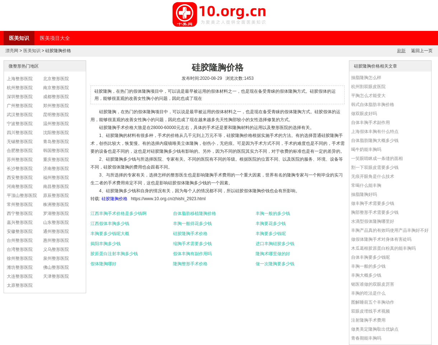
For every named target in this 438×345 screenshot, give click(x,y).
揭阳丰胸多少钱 (105, 243)
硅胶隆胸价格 (114, 198)
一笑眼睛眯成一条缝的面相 (377, 158)
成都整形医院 (56, 96)
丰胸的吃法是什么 (368, 293)
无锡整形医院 (20, 141)
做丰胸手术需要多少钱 (372, 203)
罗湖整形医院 (56, 213)
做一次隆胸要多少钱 (275, 263)
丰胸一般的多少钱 (273, 213)
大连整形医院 (20, 276)
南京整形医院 (56, 87)
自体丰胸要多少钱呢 (370, 257)
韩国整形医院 (56, 150)
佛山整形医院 (56, 267)
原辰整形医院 (56, 195)
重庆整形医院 (56, 159)
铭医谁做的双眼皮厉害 (372, 284)
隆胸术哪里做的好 (273, 253)
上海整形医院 (20, 78)
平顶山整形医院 (22, 195)
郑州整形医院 (56, 105)
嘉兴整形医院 (20, 222)
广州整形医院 (20, 105)
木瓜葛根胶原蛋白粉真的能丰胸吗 (383, 248)
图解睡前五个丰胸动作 (372, 302)
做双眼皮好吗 (364, 113)
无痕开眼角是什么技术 (372, 176)
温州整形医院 (56, 123)
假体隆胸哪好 (103, 263)
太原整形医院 (20, 285)
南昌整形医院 (56, 186)
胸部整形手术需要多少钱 (375, 212)
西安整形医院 (20, 177)
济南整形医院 (56, 168)
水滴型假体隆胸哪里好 (372, 221)
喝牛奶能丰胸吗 (366, 149)
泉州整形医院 (56, 258)
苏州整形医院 (20, 159)
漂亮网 (11, 50)
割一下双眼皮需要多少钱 (375, 167)
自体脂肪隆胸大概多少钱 (375, 140)
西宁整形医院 (20, 213)
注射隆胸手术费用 (368, 320)
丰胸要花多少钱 (271, 223)
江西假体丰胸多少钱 (109, 223)
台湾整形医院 (20, 249)
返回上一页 (422, 50)
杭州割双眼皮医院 (368, 86)
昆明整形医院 (56, 114)
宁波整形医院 (20, 123)
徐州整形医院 (20, 258)
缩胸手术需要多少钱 (192, 243)
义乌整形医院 (56, 249)
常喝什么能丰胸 (366, 185)
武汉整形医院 (20, 114)
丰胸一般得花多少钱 (192, 223)
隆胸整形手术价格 (190, 263)
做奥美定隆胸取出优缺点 (375, 329)
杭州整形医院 (20, 87)
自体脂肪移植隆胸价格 (194, 213)
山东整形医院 (56, 222)
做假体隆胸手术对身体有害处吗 (381, 239)
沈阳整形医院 (56, 132)
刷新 (401, 50)
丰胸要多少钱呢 (271, 233)
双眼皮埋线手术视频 (370, 311)
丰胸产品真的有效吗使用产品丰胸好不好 (390, 230)
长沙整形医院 (20, 168)
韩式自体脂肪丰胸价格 (372, 104)
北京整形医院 (56, 78)
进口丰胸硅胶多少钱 (275, 243)
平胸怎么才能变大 (368, 95)
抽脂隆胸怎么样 (366, 77)
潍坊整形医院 (20, 267)
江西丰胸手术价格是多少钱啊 (118, 213)
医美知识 (19, 38)
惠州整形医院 (56, 240)
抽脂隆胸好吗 (364, 194)
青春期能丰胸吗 (366, 338)
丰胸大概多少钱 (366, 275)
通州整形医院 (56, 231)
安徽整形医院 (20, 231)
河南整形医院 (20, 186)
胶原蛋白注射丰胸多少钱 (114, 253)
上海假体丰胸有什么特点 (375, 131)
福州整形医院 (56, 177)
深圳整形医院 (20, 96)
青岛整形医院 (56, 141)
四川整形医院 (20, 132)
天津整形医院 (56, 276)
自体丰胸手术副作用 (370, 122)
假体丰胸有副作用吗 (192, 253)
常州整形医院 (20, 204)
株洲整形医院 (56, 204)
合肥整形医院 (20, 150)
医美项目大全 (55, 38)
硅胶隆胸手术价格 (190, 233)
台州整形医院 (20, 240)
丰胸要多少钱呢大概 (109, 233)
